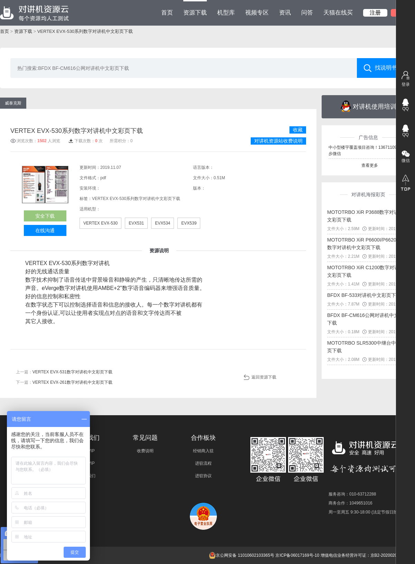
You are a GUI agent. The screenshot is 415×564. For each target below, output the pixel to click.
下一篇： (64, 382)
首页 (167, 12)
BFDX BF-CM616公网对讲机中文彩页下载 (367, 319)
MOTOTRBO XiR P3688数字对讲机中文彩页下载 (367, 215)
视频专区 (257, 12)
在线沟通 (45, 230)
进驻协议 (203, 475)
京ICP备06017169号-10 (297, 555)
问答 (307, 12)
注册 (375, 13)
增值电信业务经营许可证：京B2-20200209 (360, 555)
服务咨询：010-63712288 (352, 494)
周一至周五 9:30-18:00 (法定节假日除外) (366, 512)
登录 (406, 84)
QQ (405, 108)
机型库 (226, 12)
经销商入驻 (203, 450)
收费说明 (145, 450)
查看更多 (369, 165)
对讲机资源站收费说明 (278, 141)
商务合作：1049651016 (350, 503)
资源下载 (195, 8)
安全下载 (45, 216)
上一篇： (64, 372)
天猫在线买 (338, 12)
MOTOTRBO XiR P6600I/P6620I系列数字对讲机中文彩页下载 (367, 243)
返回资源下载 (263, 377)
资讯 (285, 12)
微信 (406, 160)
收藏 (298, 130)
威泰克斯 (13, 103)
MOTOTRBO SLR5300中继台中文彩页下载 (366, 346)
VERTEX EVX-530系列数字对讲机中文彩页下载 (85, 31)
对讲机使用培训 (368, 106)
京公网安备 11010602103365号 (241, 555)
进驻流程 (203, 463)
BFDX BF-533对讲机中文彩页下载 (364, 295)
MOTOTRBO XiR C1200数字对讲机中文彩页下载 (368, 271)
